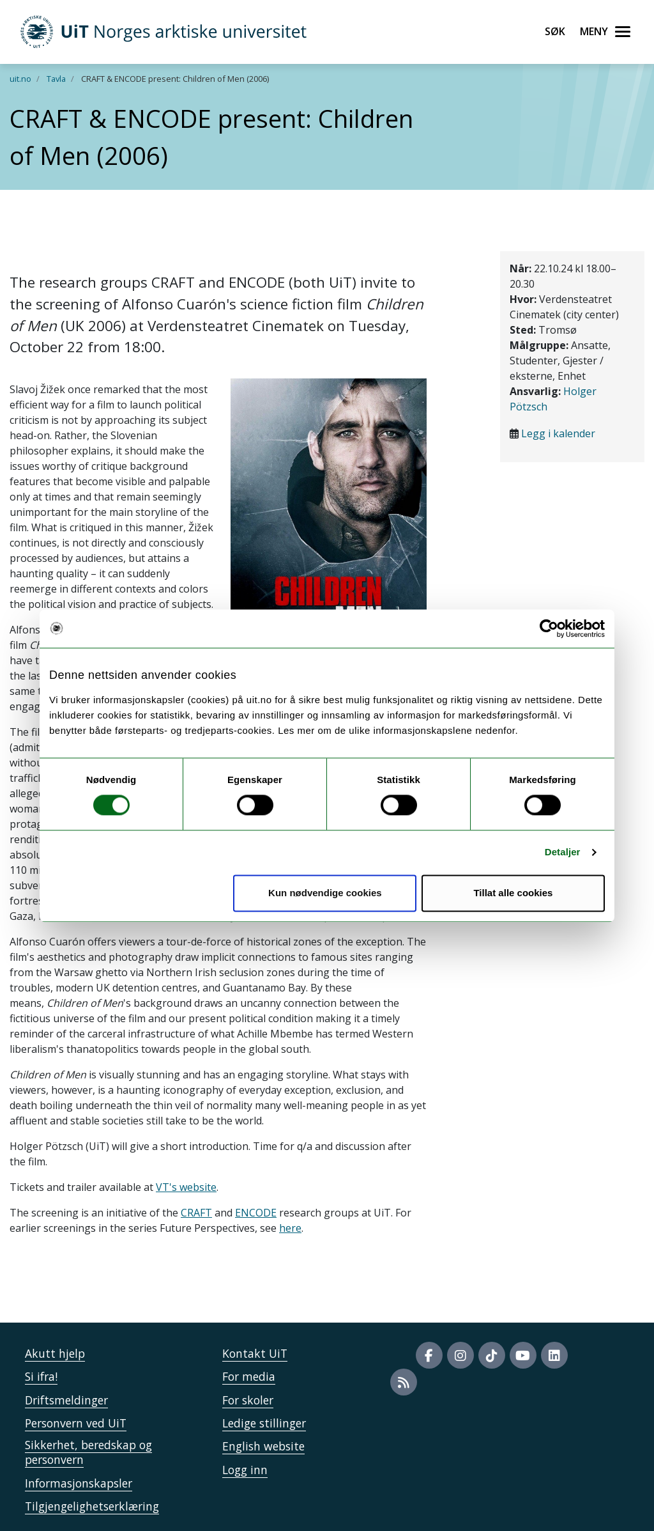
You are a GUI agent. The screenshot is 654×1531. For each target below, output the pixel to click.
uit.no (20, 78)
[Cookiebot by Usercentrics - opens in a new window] (549, 628)
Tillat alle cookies (512, 892)
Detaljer (563, 852)
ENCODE (256, 1213)
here (290, 1228)
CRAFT (196, 1213)
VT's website (186, 1187)
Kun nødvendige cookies (325, 892)
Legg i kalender (558, 433)
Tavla (56, 78)
